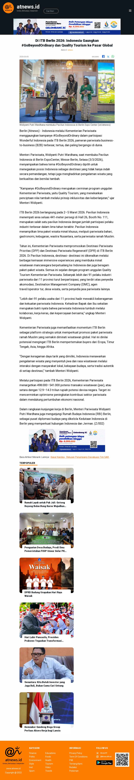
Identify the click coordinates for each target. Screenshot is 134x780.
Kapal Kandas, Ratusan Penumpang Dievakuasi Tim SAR (80, 457)
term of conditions (78, 756)
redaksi (73, 767)
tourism (49, 764)
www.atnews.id (13, 768)
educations (50, 753)
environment (35, 760)
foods (48, 756)
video (48, 767)
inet (31, 767)
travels (48, 771)
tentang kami (75, 764)
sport (31, 771)
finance (32, 753)
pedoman (74, 771)
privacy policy (75, 753)
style (31, 764)
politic (32, 756)
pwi (71, 760)
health (48, 760)
